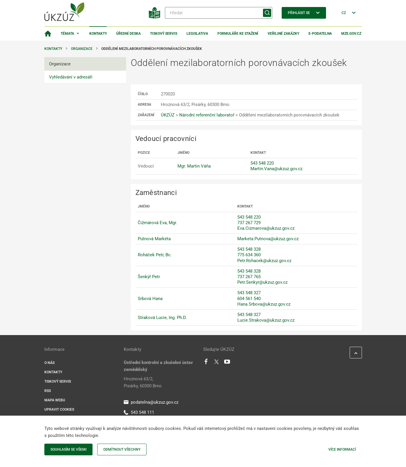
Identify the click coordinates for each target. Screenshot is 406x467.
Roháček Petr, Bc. (155, 254)
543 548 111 (139, 412)
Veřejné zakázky (283, 34)
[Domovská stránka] (47, 34)
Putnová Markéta (154, 238)
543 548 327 (249, 292)
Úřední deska (128, 34)
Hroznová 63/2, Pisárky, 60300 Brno (143, 382)
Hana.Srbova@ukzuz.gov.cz (263, 304)
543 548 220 (262, 163)
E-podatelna (320, 34)
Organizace (82, 49)
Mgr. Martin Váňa (194, 166)
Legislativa (197, 34)
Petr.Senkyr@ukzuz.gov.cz (262, 282)
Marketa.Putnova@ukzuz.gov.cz (268, 238)
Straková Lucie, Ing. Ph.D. (162, 317)
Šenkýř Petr (149, 276)
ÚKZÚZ (168, 115)
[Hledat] (218, 13)
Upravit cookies (59, 409)
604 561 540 (249, 298)
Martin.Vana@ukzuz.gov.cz (276, 168)
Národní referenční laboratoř (206, 115)
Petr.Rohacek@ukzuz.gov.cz (264, 260)
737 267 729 (249, 222)
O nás (49, 363)
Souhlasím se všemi (68, 449)
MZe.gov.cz (351, 34)
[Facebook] (206, 363)
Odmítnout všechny (121, 449)
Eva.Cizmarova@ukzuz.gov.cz (266, 228)
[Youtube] (227, 363)
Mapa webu (54, 400)
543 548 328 (249, 249)
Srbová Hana (150, 298)
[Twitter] (216, 363)
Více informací (342, 449)
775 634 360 (249, 254)
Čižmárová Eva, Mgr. (157, 222)
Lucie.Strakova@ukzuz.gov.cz (266, 320)
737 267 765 (249, 276)
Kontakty (98, 34)
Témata (67, 34)
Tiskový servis (163, 34)
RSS (47, 391)
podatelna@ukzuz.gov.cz (151, 402)
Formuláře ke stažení (237, 34)
